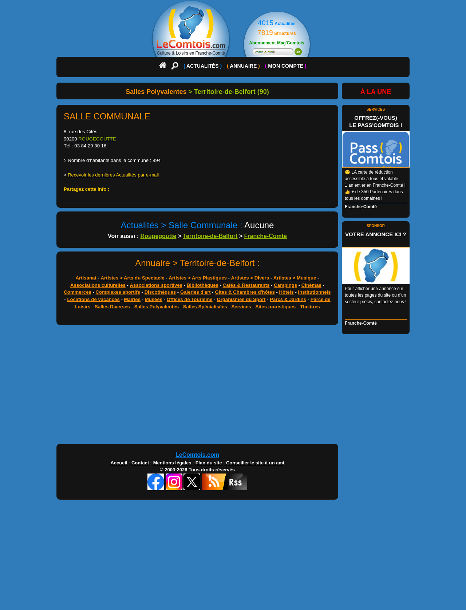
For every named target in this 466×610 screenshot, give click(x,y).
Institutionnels (314, 292)
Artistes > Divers (250, 278)
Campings (285, 285)
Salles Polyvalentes (156, 306)
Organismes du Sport (241, 299)
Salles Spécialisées (205, 306)
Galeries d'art (195, 292)
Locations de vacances (93, 299)
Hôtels (286, 292)
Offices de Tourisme (190, 299)
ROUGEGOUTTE (97, 139)
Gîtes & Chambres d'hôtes (245, 292)
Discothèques (160, 292)
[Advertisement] (197, 386)
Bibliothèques (202, 285)
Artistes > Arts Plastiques (198, 278)
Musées (153, 299)
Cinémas (311, 285)
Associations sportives (156, 285)
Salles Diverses (112, 306)
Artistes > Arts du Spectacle (132, 278)
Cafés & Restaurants (246, 285)
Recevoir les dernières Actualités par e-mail (113, 175)
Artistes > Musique (294, 278)
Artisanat (86, 278)
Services (241, 306)
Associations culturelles (98, 285)
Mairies (132, 299)
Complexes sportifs (118, 292)
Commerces (77, 292)
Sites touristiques (276, 306)
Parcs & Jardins (288, 299)
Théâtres (310, 306)
